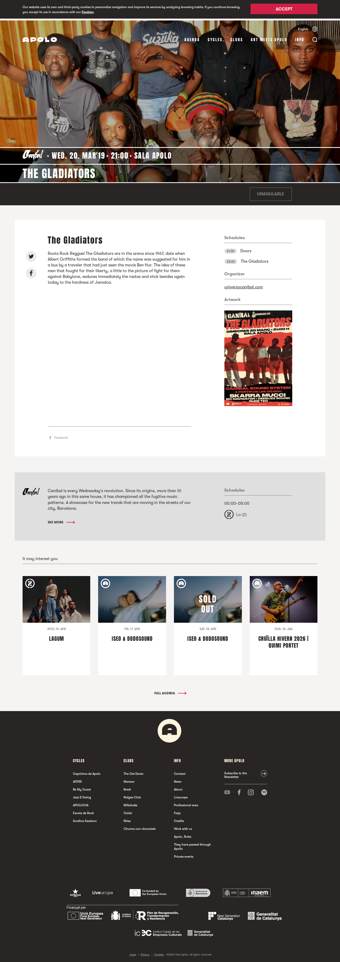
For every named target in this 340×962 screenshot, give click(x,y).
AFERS (77, 780)
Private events (183, 855)
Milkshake (130, 803)
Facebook (61, 436)
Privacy (145, 952)
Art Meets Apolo (269, 38)
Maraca (129, 780)
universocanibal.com (243, 285)
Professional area (186, 803)
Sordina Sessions (85, 819)
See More (61, 520)
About (178, 787)
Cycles (215, 38)
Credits (179, 819)
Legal (133, 952)
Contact (179, 772)
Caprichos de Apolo (86, 772)
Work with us (183, 827)
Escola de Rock (83, 811)
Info (299, 38)
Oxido (128, 811)
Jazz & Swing (82, 795)
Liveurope (181, 795)
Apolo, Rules (182, 835)
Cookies (88, 12)
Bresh (127, 787)
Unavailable (270, 192)
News (177, 780)
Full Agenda (170, 691)
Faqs (177, 811)
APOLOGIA (80, 803)
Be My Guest (82, 787)
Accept (284, 9)
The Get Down (134, 772)
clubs (236, 38)
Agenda (192, 38)
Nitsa (127, 819)
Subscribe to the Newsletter (235, 773)
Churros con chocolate (140, 827)
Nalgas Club (132, 795)
